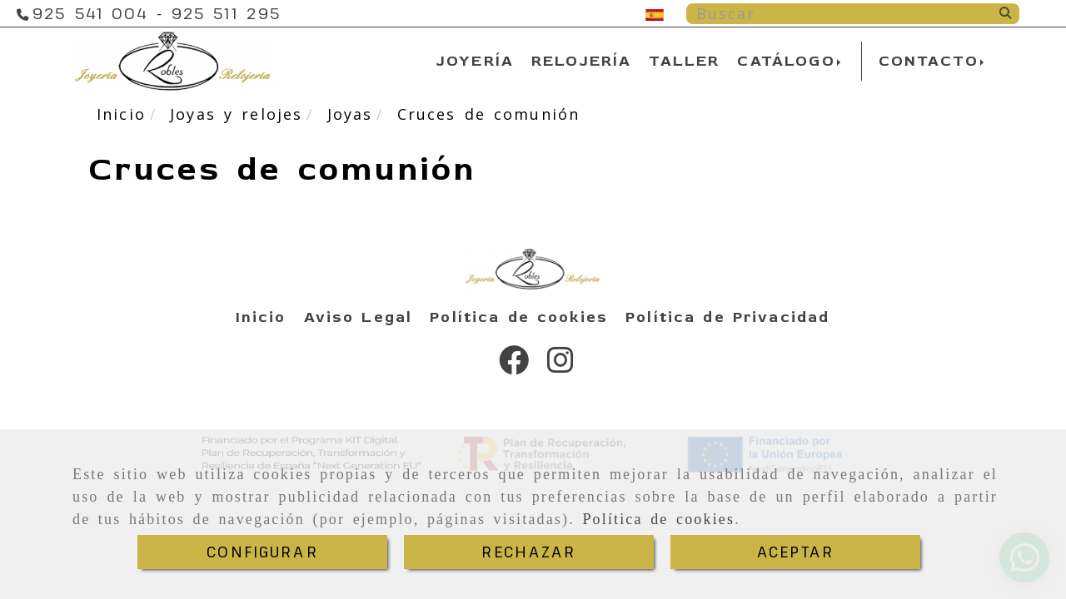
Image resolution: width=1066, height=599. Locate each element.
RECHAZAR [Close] (528, 552)
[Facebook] (514, 365)
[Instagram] (560, 365)
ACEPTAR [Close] (795, 552)
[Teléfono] (90, 13)
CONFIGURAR (262, 552)
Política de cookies (658, 519)
